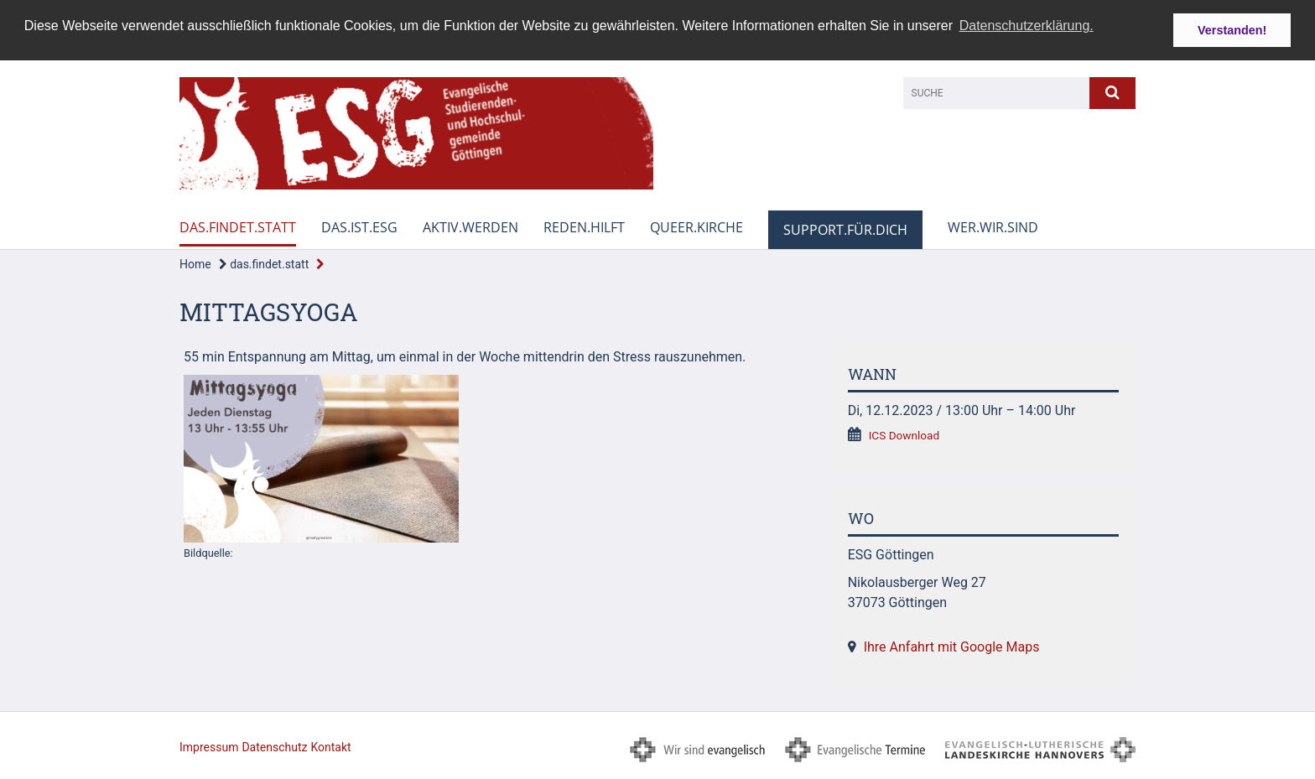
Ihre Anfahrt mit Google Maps (952, 647)
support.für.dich (845, 230)
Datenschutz (274, 747)
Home (195, 264)
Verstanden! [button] (1232, 30)
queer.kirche (696, 227)
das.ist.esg (359, 227)
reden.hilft (584, 227)
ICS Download (904, 434)
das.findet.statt (237, 227)
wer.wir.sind (993, 227)
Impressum (208, 747)
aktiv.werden (470, 227)
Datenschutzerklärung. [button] (1026, 25)
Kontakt (330, 747)
